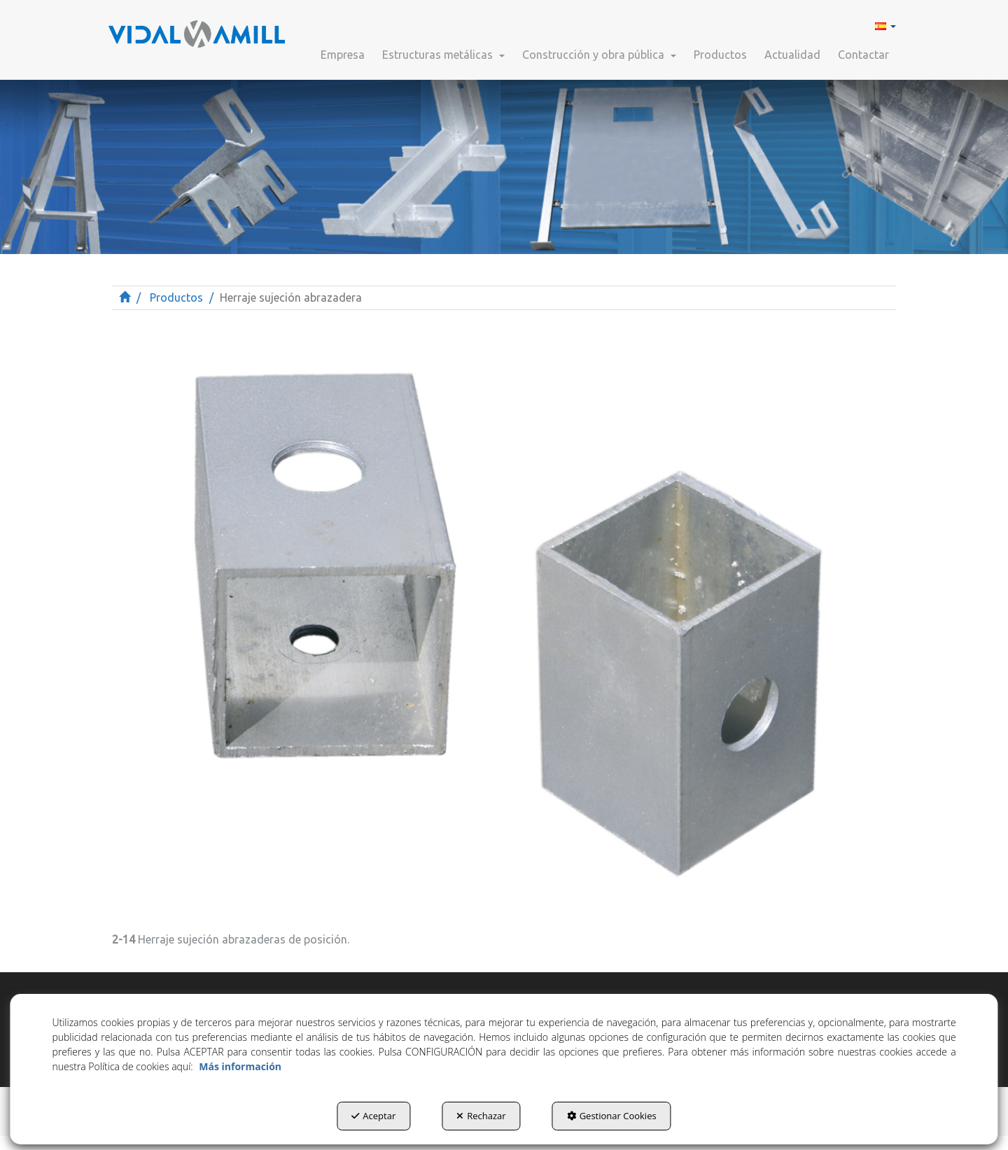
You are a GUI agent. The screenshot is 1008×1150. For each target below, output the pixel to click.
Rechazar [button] (480, 1115)
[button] (197, 27)
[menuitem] (883, 25)
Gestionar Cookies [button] (612, 1115)
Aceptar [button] (373, 1115)
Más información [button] (240, 1066)
